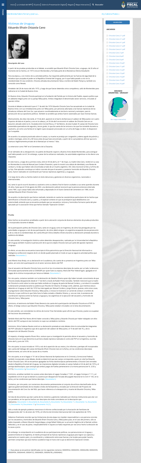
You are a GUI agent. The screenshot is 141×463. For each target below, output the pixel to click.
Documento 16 (42, 404)
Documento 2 (21, 255)
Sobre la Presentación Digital (54, 4)
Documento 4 (19, 369)
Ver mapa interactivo (118, 119)
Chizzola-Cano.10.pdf (116, 63)
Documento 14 (16, 404)
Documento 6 (50, 379)
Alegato (71, 4)
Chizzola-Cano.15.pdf (116, 80)
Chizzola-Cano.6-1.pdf (117, 49)
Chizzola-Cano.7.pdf (116, 53)
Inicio (12, 4)
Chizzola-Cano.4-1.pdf (117, 42)
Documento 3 (55, 273)
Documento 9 (45, 402)
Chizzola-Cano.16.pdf (116, 83)
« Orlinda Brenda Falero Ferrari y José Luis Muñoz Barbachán (21, 14)
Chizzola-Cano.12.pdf (116, 70)
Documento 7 (22, 402)
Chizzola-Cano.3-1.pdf (117, 39)
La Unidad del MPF (24, 4)
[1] (49, 404)
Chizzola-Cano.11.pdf (116, 66)
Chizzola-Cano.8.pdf (116, 56)
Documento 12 (81, 402)
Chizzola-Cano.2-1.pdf (117, 36)
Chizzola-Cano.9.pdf (116, 59)
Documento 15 (29, 404)
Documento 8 (34, 402)
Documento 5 (31, 369)
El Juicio (37, 4)
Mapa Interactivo (83, 4)
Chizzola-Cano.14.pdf (116, 77)
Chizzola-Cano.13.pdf (116, 73)
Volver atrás (117, 22)
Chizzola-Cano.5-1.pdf (117, 46)
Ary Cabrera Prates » (110, 14)
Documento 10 (56, 402)
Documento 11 (69, 402)
